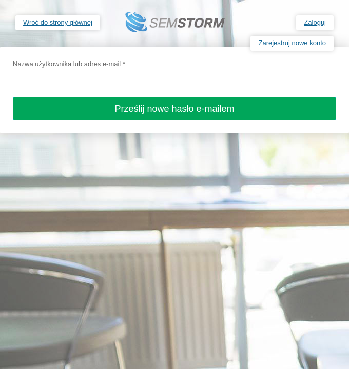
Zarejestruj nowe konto (292, 43)
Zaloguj (315, 22)
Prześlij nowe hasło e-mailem (174, 109)
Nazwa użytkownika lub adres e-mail (69, 64)
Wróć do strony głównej (57, 22)
